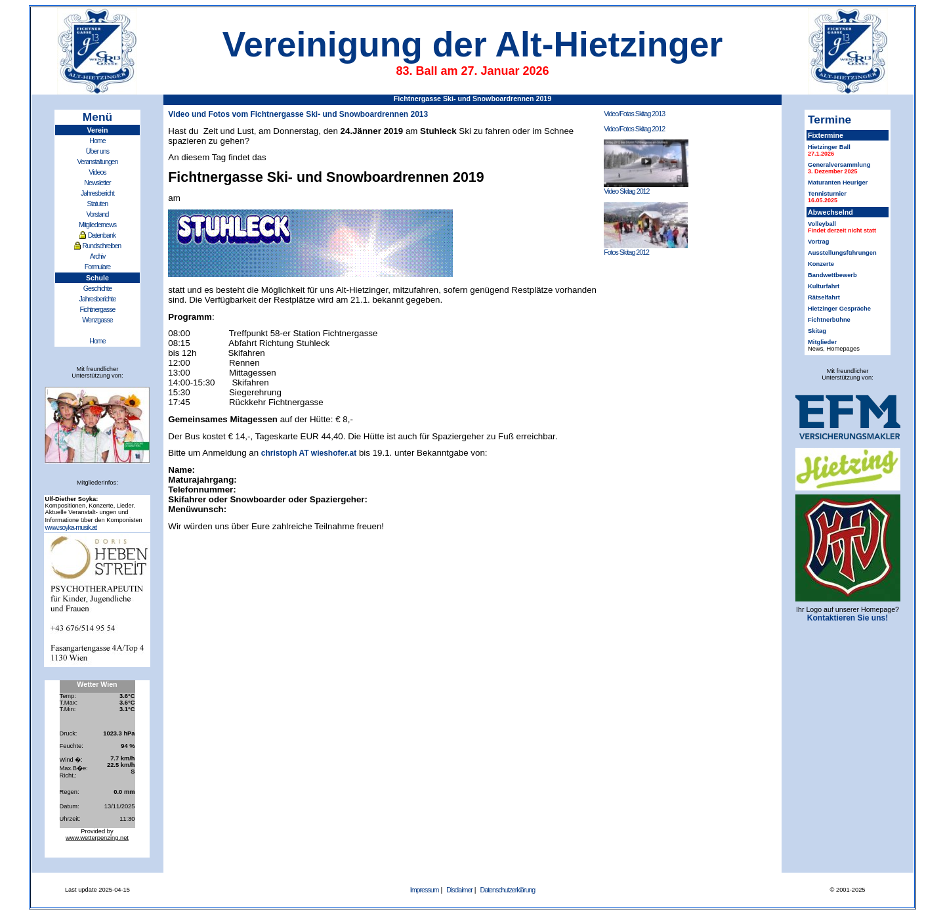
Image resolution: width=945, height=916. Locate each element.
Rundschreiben (102, 246)
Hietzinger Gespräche (839, 308)
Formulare (98, 267)
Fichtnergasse (97, 309)
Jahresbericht (97, 193)
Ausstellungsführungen (842, 253)
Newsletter (97, 182)
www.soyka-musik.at (70, 527)
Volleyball (822, 224)
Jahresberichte (97, 299)
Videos (97, 172)
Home (97, 140)
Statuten (97, 203)
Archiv (98, 256)
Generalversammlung (839, 165)
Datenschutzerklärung (508, 890)
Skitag (817, 331)
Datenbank (102, 235)
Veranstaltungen (97, 161)
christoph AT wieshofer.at (308, 453)
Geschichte (97, 288)
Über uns (97, 151)
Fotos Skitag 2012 (646, 249)
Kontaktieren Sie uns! (847, 617)
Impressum (424, 890)
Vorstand (97, 214)
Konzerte (821, 264)
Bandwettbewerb (832, 275)
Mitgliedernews (97, 225)
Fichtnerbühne (829, 319)
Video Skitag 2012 (646, 188)
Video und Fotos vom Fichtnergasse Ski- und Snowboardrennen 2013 (298, 114)
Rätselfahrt (824, 297)
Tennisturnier (827, 193)
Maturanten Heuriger (838, 182)
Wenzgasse (97, 320)
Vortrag (818, 241)
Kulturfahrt (823, 286)
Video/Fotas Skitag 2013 (634, 114)
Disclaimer (459, 890)
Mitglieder (822, 342)
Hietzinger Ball (829, 147)
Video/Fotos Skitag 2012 (634, 129)
